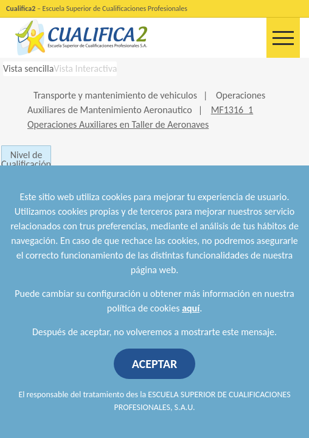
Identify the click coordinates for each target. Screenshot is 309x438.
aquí (191, 308)
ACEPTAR (155, 363)
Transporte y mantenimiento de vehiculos (115, 95)
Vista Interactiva (85, 68)
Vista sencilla (28, 68)
